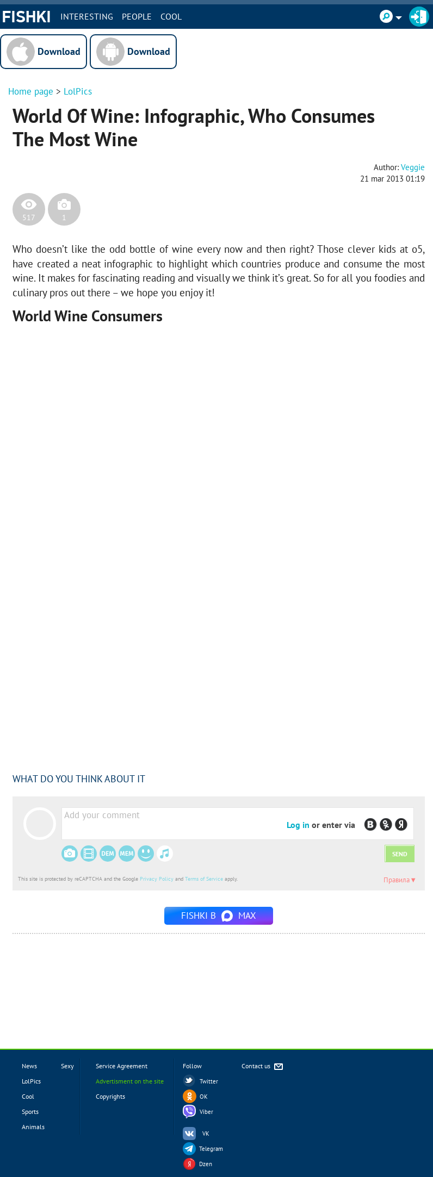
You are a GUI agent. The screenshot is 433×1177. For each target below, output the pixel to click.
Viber (206, 1112)
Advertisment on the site (130, 1081)
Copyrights (110, 1096)
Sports (30, 1111)
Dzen (205, 1164)
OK (204, 1096)
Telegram (211, 1149)
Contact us (263, 1067)
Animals (33, 1127)
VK (205, 1133)
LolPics (78, 91)
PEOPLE (137, 16)
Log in (298, 824)
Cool (171, 16)
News (29, 1066)
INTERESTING (86, 16)
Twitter (209, 1081)
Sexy (67, 1066)
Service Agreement (121, 1066)
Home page (30, 91)
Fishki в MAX (218, 915)
